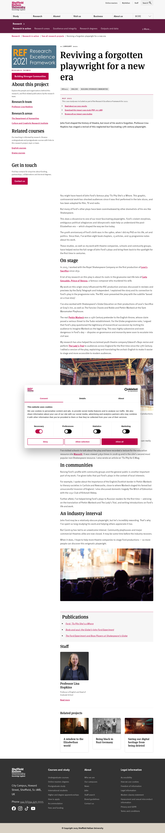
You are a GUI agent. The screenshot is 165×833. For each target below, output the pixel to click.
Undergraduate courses (58, 777)
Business (98, 16)
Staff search (89, 794)
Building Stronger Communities (30, 76)
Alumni (56, 16)
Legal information (128, 790)
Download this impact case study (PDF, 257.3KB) (84, 110)
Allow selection (82, 442)
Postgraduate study (56, 786)
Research (37, 16)
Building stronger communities (94, 89)
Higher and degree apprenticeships (63, 794)
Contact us (20, 181)
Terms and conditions (130, 810)
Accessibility (126, 777)
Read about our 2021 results (76, 106)
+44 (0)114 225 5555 (31, 801)
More (143, 16)
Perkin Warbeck (76, 317)
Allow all (119, 442)
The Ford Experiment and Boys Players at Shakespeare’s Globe (96, 635)
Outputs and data (109, 28)
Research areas (42, 28)
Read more (65, 699)
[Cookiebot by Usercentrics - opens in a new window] (126, 390)
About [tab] (121, 398)
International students (58, 790)
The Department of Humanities (25, 118)
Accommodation (55, 803)
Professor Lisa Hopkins (22, 106)
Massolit (78, 454)
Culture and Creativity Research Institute (30, 123)
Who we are (89, 777)
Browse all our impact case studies (78, 114)
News (86, 786)
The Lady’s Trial (76, 345)
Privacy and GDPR (128, 806)
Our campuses (90, 781)
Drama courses (18, 152)
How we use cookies (130, 781)
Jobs (86, 790)
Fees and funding (55, 807)
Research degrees (88, 28)
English (74, 89)
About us (118, 16)
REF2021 (65, 89)
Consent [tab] (44, 398)
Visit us (77, 16)
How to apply (54, 799)
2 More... (146, 28)
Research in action (22, 28)
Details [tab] (82, 398)
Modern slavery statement (132, 794)
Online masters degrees (58, 781)
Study (16, 16)
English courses (19, 147)
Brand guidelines (91, 799)
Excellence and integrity (65, 28)
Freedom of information (131, 786)
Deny (45, 442)
